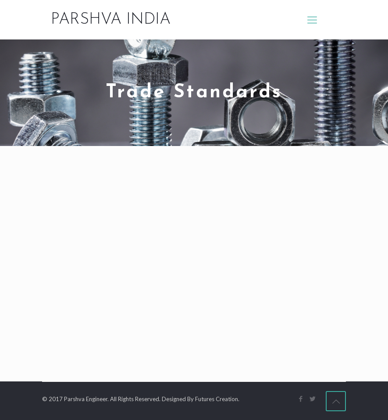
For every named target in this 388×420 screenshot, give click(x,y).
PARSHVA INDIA (111, 20)
